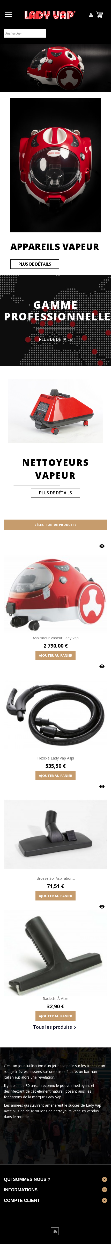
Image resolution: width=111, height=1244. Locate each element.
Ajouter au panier (55, 655)
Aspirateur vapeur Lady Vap (56, 637)
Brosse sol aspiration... (55, 878)
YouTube (54, 1231)
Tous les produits (55, 1027)
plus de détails (34, 264)
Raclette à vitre (55, 998)
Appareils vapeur (54, 246)
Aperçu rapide (102, 546)
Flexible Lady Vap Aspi (55, 758)
